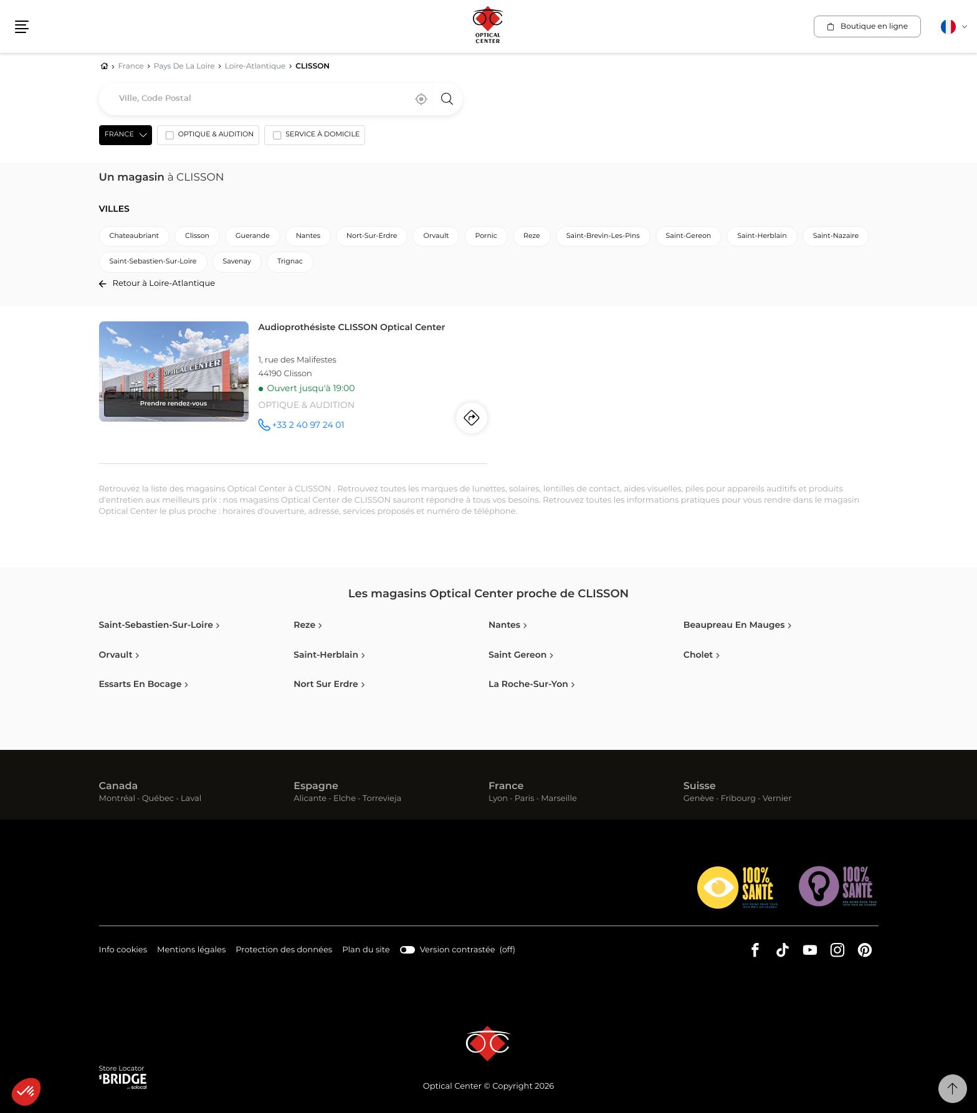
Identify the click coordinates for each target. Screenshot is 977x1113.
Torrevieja (382, 799)
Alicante (309, 799)
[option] (208, 137)
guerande (253, 236)
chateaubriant (135, 236)
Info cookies (123, 951)
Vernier (777, 799)
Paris (525, 799)
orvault (436, 236)
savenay (237, 261)
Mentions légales (191, 951)
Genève (699, 799)
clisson (197, 236)
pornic (486, 236)
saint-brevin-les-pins (603, 236)
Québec (158, 799)
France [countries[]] (119, 134)
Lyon (498, 799)
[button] (26, 1092)
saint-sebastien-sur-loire (153, 261)
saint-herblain (761, 236)
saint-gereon (689, 236)
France (505, 787)
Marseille (559, 799)
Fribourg (738, 799)
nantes (308, 236)
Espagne (315, 787)
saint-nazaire (836, 236)
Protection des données (284, 951)
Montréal (117, 799)
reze (531, 236)
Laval (191, 799)
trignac (290, 261)
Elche (344, 799)
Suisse (700, 787)
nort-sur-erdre (371, 236)
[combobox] (280, 99)
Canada (118, 787)
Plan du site (365, 950)
